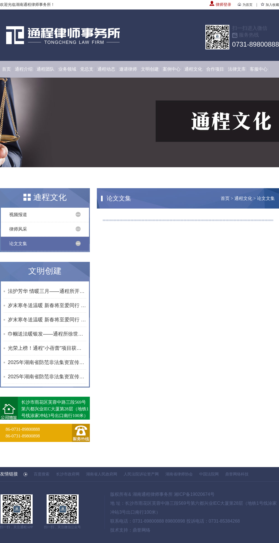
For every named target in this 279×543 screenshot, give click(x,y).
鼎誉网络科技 (237, 474)
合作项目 (215, 69)
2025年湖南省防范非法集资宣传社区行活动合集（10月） (47, 362)
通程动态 (106, 69)
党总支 (86, 69)
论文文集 (18, 243)
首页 (6, 69)
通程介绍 (24, 69)
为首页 (245, 5)
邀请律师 (128, 69)
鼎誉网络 (141, 530)
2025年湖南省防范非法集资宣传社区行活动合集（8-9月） (47, 376)
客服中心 (259, 69)
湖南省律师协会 (179, 474)
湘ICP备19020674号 (194, 494)
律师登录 (220, 5)
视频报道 (18, 214)
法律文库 (237, 69)
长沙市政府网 (68, 474)
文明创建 (150, 69)
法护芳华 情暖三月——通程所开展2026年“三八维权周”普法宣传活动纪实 (47, 291)
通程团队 (45, 69)
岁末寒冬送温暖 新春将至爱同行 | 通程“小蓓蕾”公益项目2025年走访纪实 (47, 305)
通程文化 (193, 69)
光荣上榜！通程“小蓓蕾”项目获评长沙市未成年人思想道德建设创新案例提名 (47, 348)
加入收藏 (270, 5)
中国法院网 (209, 474)
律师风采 (18, 229)
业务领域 (67, 69)
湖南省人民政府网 (101, 474)
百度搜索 (41, 474)
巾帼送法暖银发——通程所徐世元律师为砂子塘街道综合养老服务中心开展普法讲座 (47, 334)
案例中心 (172, 69)
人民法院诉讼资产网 (141, 474)
